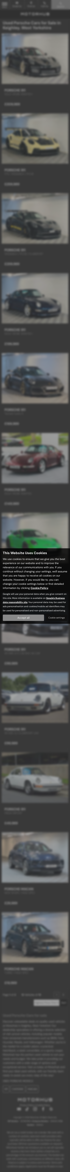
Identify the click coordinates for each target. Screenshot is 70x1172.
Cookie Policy (39, 588)
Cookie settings (56, 617)
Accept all (23, 617)
